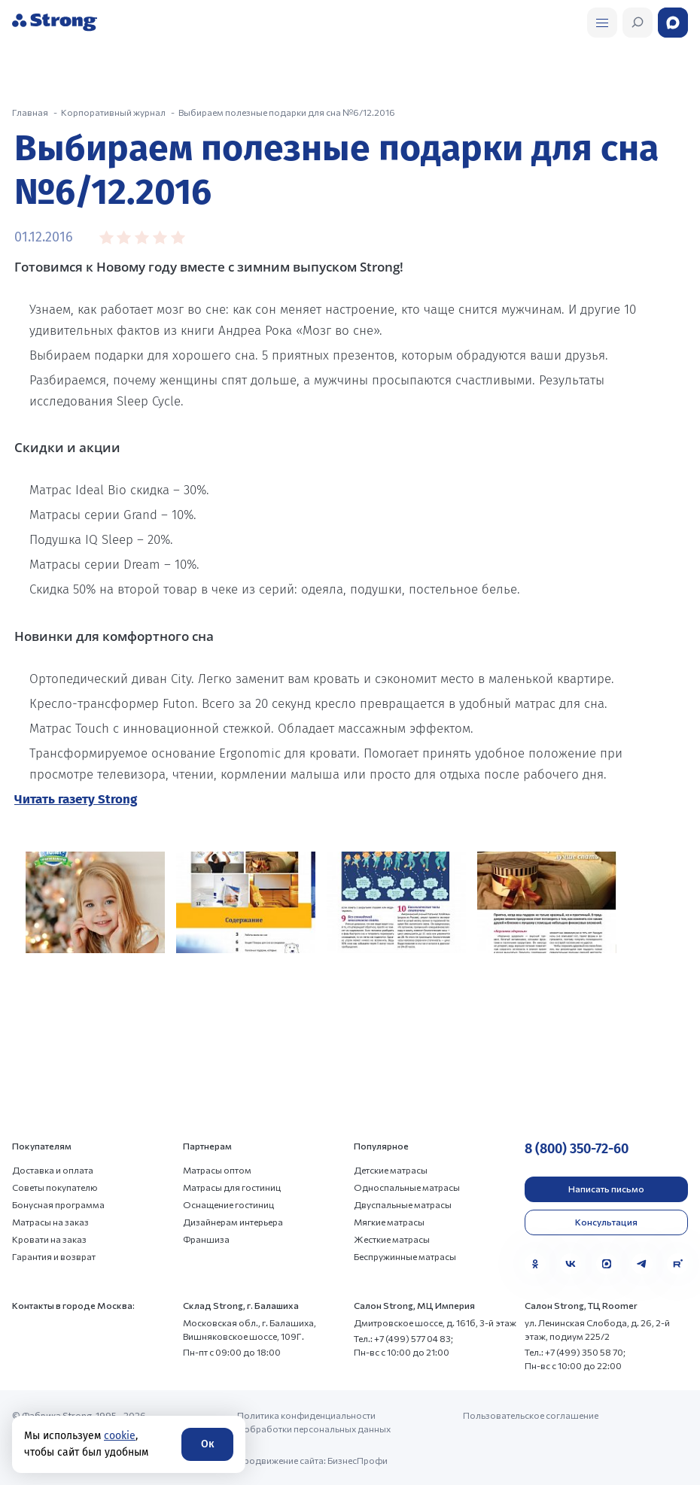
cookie (119, 1435)
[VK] (570, 1263)
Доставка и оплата (52, 1170)
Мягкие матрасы (389, 1221)
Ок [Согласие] (207, 1444)
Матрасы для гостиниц (232, 1187)
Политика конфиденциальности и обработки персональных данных (314, 1422)
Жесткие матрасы (392, 1239)
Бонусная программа (58, 1204)
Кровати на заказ (49, 1239)
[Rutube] (677, 1263)
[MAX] (606, 1263)
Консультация (606, 1221)
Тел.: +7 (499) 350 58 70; (575, 1352)
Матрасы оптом (217, 1170)
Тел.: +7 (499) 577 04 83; (403, 1338)
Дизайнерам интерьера (233, 1221)
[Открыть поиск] (602, 23)
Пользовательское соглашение (530, 1415)
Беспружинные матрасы (405, 1256)
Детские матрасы (391, 1170)
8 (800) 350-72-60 (576, 1148)
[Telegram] (642, 1263)
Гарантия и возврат (54, 1256)
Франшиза (206, 1239)
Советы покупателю (55, 1187)
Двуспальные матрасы (403, 1204)
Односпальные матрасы (407, 1187)
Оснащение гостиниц (228, 1204)
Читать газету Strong (75, 799)
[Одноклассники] (535, 1263)
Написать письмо (606, 1188)
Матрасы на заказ (50, 1221)
